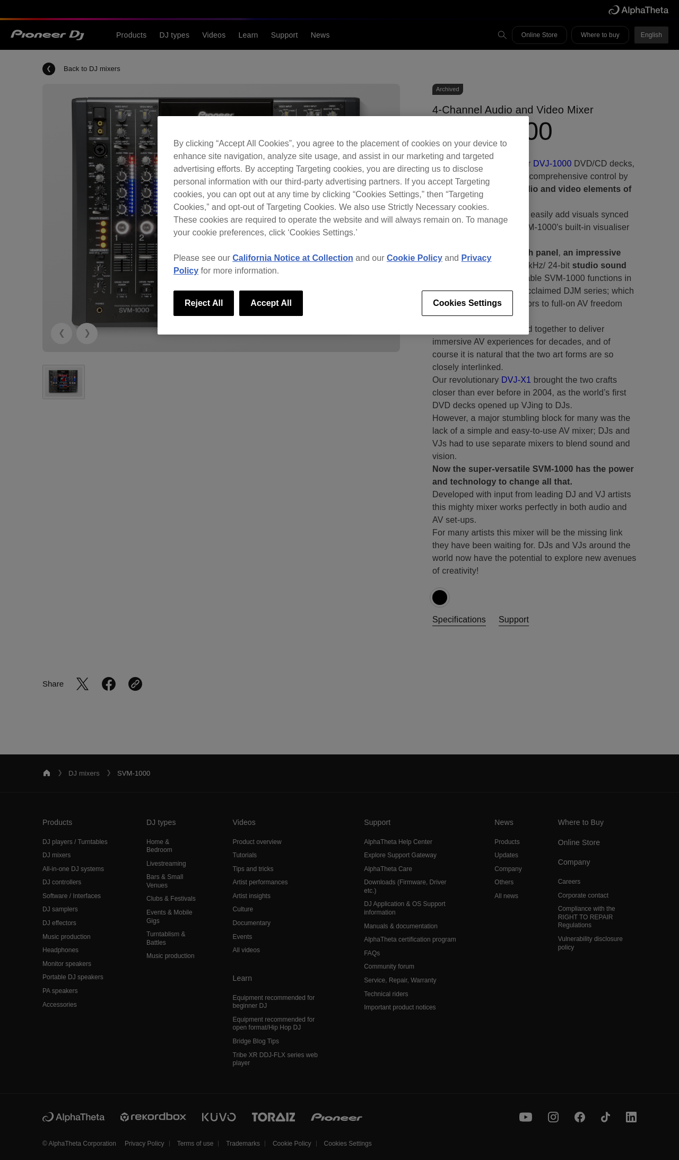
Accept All (271, 302)
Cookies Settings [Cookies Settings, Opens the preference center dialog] (467, 302)
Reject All (204, 302)
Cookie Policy (414, 257)
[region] (343, 225)
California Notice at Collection (292, 257)
